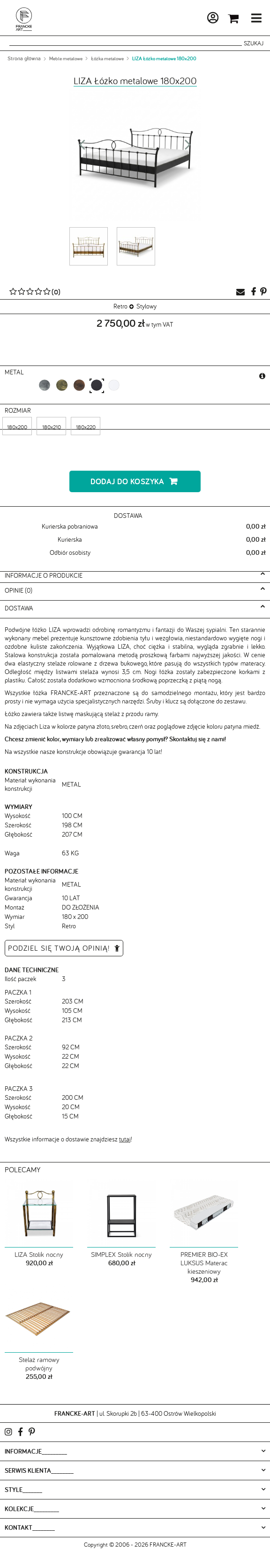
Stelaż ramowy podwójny (39, 1363)
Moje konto (187, 19)
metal (15, 372)
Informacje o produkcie (43, 575)
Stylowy (146, 306)
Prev (82, 147)
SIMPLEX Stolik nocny (121, 1254)
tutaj (125, 1139)
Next (188, 147)
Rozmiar (19, 410)
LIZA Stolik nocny (39, 1254)
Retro (120, 306)
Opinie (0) (18, 590)
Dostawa (19, 608)
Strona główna (24, 58)
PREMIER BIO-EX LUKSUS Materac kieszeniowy (204, 1263)
